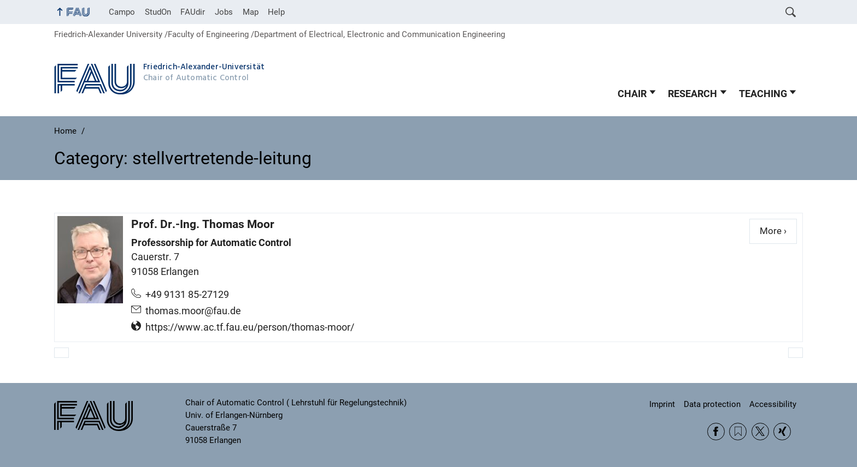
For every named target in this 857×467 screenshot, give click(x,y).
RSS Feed (738, 431)
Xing (782, 431)
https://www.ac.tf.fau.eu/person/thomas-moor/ (249, 327)
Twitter (760, 431)
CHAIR (632, 93)
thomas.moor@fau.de (193, 311)
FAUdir (192, 12)
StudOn (158, 12)
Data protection (712, 404)
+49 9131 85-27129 (187, 294)
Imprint (662, 404)
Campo (122, 12)
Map (251, 12)
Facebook (716, 431)
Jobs (224, 12)
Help (276, 12)
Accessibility (772, 404)
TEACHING (763, 93)
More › (778, 230)
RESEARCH (692, 93)
